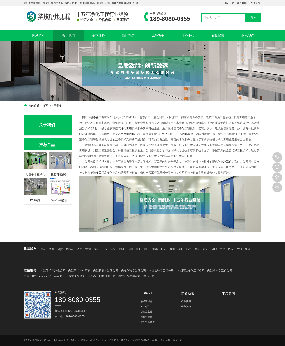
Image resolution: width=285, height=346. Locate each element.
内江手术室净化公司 (52, 270)
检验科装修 (146, 316)
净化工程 (98, 117)
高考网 (58, 276)
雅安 (180, 249)
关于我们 (68, 35)
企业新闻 (186, 306)
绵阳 (96, 249)
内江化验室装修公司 (133, 270)
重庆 (43, 249)
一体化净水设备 (75, 276)
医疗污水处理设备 (129, 276)
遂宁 (113, 249)
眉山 (147, 249)
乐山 (130, 249)
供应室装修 (146, 311)
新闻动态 (128, 35)
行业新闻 (186, 301)
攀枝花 (70, 249)
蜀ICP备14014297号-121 (145, 340)
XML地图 (166, 340)
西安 (231, 249)
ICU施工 (145, 306)
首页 (45, 105)
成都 (51, 249)
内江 (121, 249)
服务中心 (188, 35)
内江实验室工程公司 (161, 270)
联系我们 (247, 35)
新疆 (247, 249)
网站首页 (38, 35)
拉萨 (222, 249)
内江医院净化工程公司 (190, 270)
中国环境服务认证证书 (37, 276)
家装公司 (149, 276)
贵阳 (205, 249)
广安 (163, 249)
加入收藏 (242, 3)
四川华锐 (87, 117)
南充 (138, 249)
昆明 (214, 249)
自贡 (60, 249)
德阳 (88, 249)
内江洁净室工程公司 (219, 270)
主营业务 (98, 35)
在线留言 (255, 3)
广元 (105, 249)
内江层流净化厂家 (79, 270)
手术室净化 (128, 134)
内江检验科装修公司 (105, 270)
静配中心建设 (148, 322)
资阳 (197, 249)
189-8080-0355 (277, 157)
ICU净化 (162, 134)
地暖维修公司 (107, 276)
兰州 (239, 249)
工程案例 (158, 35)
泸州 (79, 249)
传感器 (92, 276)
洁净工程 (237, 150)
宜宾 (155, 249)
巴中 (189, 249)
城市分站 (229, 3)
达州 (172, 249)
